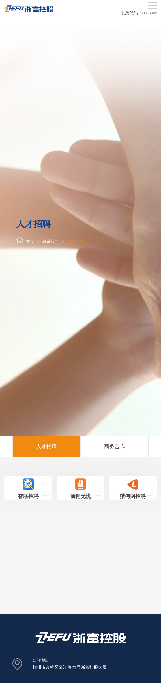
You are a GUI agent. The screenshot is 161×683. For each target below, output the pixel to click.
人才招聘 (75, 241)
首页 (30, 241)
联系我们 (50, 241)
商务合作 (114, 446)
